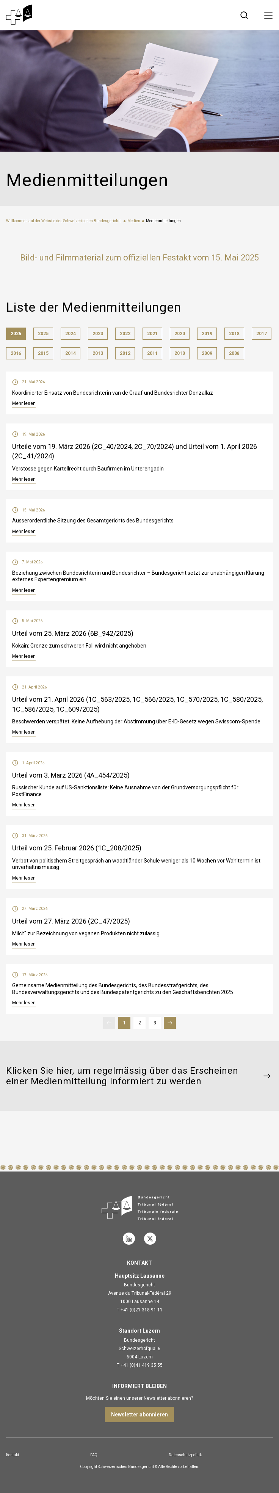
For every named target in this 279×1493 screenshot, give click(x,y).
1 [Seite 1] (127, 1023)
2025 (43, 333)
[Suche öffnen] (244, 15)
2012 (125, 353)
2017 (261, 333)
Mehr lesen (24, 403)
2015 (43, 353)
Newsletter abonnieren (139, 1414)
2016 (16, 353)
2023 (97, 333)
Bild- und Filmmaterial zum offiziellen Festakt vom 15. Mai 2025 (139, 257)
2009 (207, 353)
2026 (16, 333)
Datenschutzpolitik (185, 1455)
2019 (207, 333)
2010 (179, 353)
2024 (70, 333)
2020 (179, 333)
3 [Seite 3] (157, 1023)
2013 (97, 353)
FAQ (93, 1455)
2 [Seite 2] (142, 1023)
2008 (234, 353)
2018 (234, 333)
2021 (152, 333)
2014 (70, 353)
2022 (125, 333)
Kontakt (12, 1455)
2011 (152, 353)
